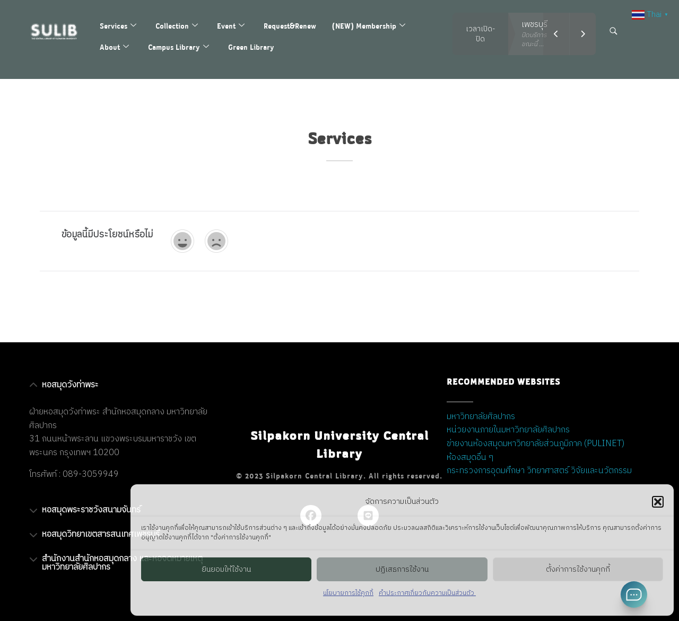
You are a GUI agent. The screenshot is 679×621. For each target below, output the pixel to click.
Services (118, 26)
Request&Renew (290, 26)
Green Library (251, 47)
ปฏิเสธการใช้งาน (402, 569)
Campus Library (178, 47)
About (114, 47)
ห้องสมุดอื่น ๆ (470, 457)
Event (231, 26)
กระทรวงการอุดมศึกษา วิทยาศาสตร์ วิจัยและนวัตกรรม (539, 471)
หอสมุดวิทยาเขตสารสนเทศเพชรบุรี (101, 534)
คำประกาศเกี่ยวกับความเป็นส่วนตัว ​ (427, 593)
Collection (176, 26)
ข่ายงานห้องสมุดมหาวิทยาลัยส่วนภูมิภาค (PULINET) (535, 444)
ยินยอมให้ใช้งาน (226, 569)
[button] (657, 501)
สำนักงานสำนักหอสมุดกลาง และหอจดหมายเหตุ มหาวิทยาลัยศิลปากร (122, 563)
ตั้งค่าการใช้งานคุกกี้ (578, 569)
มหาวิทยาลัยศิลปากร (481, 417)
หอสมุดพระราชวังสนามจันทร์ (91, 510)
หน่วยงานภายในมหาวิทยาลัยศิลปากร (508, 430)
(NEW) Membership (368, 26)
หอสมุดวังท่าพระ (70, 385)
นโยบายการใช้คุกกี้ (348, 593)
